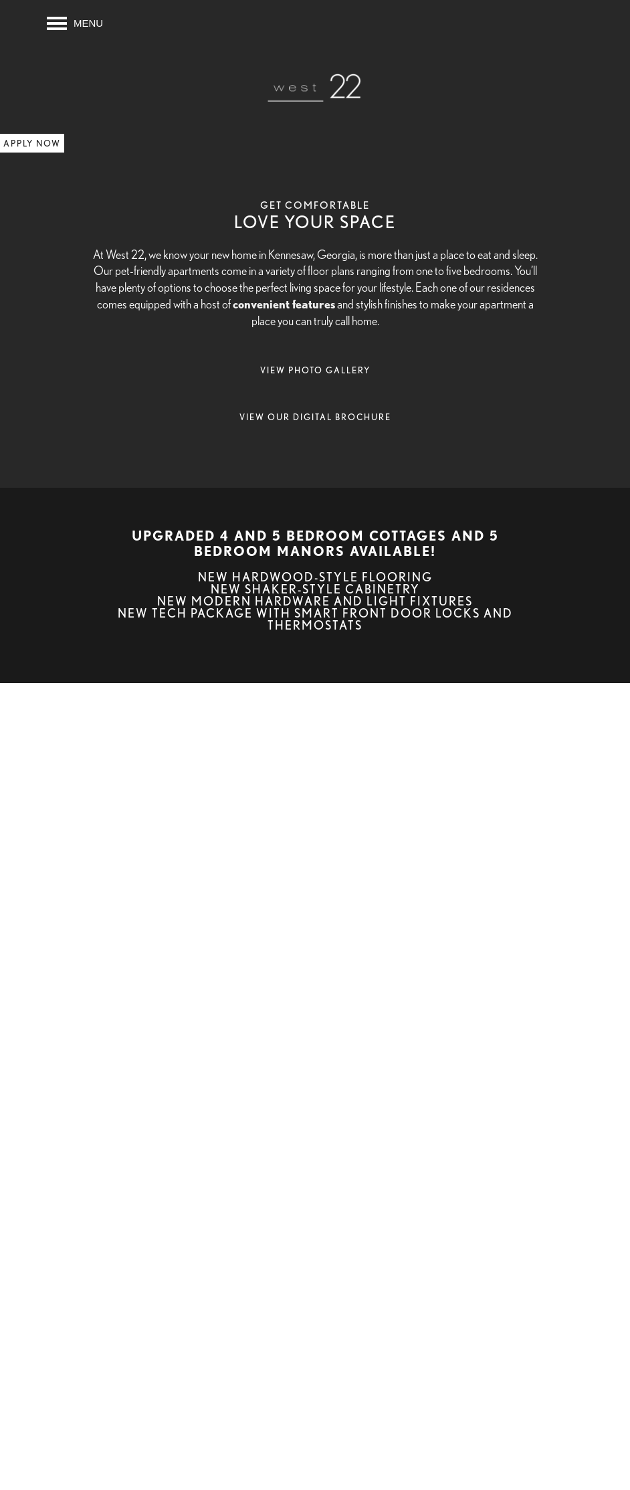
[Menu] (75, 23)
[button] (32, 143)
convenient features (284, 303)
